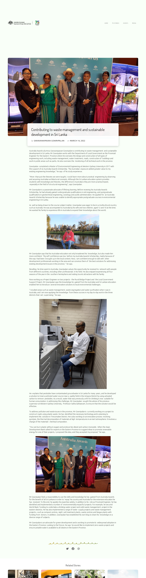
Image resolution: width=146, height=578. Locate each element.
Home (106, 23)
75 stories (115, 23)
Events (125, 23)
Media (134, 23)
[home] (24, 23)
